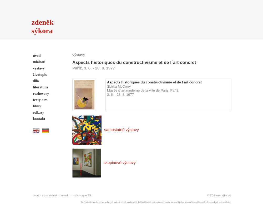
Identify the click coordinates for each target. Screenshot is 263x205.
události (39, 62)
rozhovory (41, 94)
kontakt (39, 119)
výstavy (39, 68)
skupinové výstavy (104, 162)
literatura (40, 87)
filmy (37, 106)
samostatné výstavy (105, 129)
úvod (37, 56)
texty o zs (40, 100)
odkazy (38, 112)
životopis (40, 75)
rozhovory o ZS (82, 195)
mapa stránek (49, 195)
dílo (36, 81)
